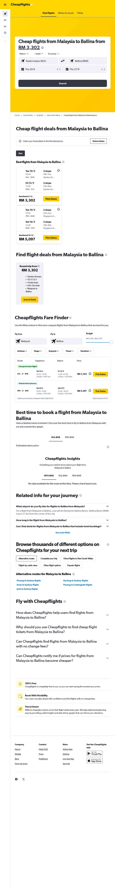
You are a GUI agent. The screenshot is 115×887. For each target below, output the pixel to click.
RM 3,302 (29, 47)
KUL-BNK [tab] (55, 437)
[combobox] (54, 53)
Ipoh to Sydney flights (27, 589)
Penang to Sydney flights (29, 580)
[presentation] (42, 47)
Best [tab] (20, 153)
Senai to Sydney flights (28, 585)
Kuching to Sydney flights (75, 580)
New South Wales (53, 115)
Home (17, 115)
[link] (29, 300)
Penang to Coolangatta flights (77, 585)
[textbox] (31, 341)
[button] (5, 4)
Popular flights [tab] (73, 565)
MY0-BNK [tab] (49, 475)
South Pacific (28, 115)
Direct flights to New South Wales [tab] (78, 558)
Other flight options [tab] (52, 565)
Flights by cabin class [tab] (28, 565)
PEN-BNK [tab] (69, 437)
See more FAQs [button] (63, 532)
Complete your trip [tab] (49, 558)
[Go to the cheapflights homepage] (22, 4)
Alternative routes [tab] (26, 558)
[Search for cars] (5, 26)
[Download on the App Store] (95, 760)
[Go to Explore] (5, 33)
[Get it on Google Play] (95, 753)
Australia (40, 115)
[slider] (111, 342)
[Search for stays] (5, 20)
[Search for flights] (5, 14)
